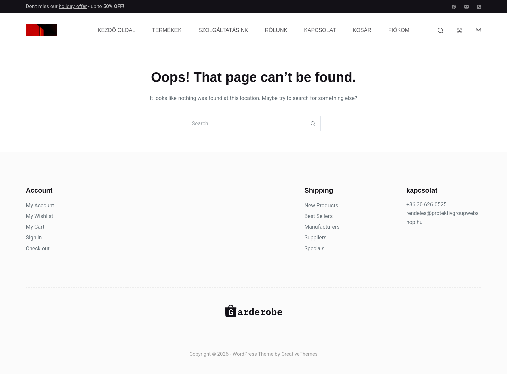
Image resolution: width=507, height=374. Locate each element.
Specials (314, 248)
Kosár (362, 30)
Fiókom (398, 30)
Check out (38, 248)
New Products (321, 205)
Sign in (34, 237)
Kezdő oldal (116, 30)
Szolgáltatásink (223, 30)
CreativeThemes (299, 354)
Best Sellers (318, 216)
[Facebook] (454, 7)
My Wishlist (39, 216)
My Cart (35, 227)
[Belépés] (459, 30)
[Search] (440, 30)
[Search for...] (246, 123)
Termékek (167, 30)
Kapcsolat (320, 30)
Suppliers (315, 237)
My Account (40, 205)
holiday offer (73, 6)
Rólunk (276, 30)
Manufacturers (321, 227)
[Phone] (479, 7)
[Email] (466, 7)
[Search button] (313, 123)
